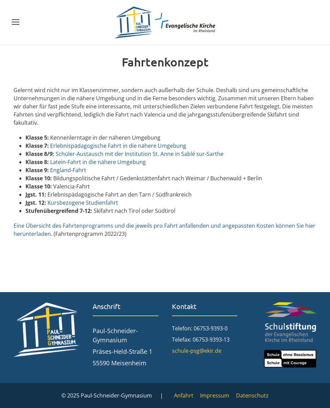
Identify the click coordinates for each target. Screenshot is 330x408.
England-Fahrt (68, 170)
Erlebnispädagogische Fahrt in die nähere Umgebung (118, 145)
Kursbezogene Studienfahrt (82, 202)
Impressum (214, 395)
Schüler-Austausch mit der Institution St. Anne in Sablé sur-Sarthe (140, 154)
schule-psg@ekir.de (196, 350)
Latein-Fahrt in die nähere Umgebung (98, 162)
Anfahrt (183, 395)
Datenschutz (252, 395)
